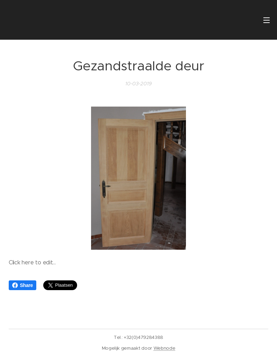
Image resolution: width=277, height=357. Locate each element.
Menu (266, 20)
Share (22, 285)
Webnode (164, 348)
